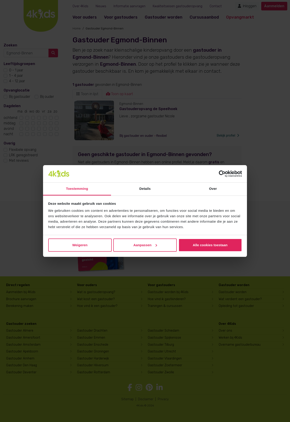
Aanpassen (145, 245)
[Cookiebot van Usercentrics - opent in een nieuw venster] (222, 173)
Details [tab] (145, 189)
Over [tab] (213, 189)
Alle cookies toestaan (210, 245)
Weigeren (79, 245)
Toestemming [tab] (77, 189)
